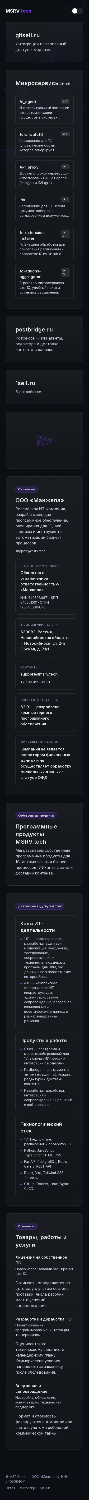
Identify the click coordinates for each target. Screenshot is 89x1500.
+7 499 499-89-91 (35, 682)
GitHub (45, 1488)
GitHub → (65, 86)
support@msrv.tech (30, 551)
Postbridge (27, 1488)
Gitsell (10, 1488)
